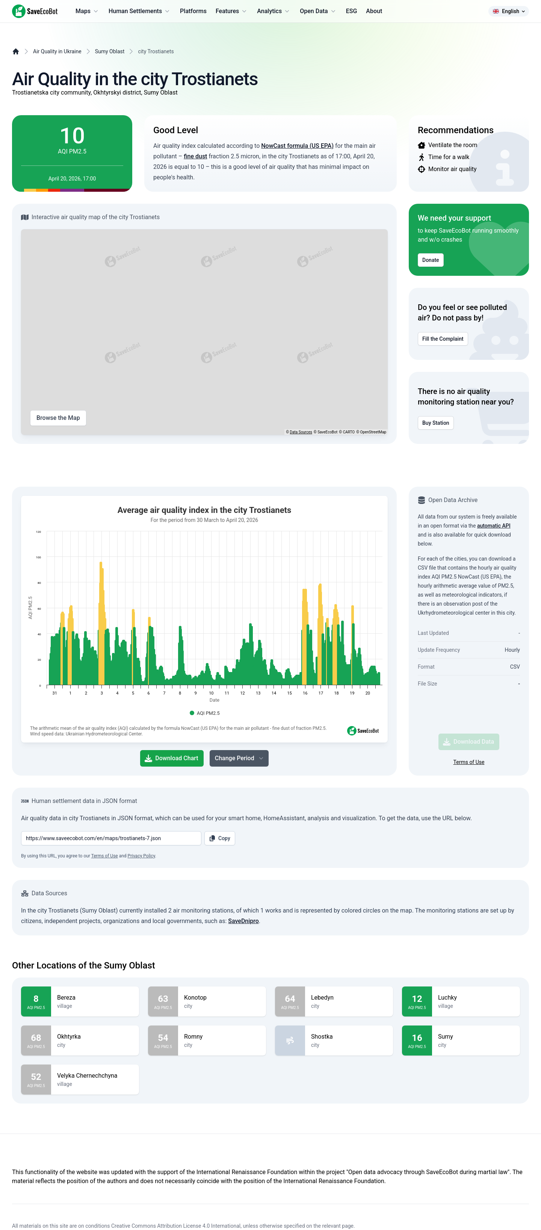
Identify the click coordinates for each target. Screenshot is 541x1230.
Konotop (222, 997)
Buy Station (436, 423)
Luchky (476, 997)
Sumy (476, 1036)
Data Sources (301, 432)
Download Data (468, 742)
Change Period (240, 758)
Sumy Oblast (110, 51)
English (508, 11)
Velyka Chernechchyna (95, 1075)
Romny (222, 1036)
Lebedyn (349, 997)
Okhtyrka (95, 1036)
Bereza (95, 997)
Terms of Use (469, 762)
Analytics (274, 11)
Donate (431, 260)
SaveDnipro (243, 921)
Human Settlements (140, 11)
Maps (88, 11)
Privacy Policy (141, 856)
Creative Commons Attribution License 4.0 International (175, 1226)
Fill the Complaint (443, 339)
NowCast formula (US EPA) (297, 145)
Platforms (193, 11)
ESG (351, 11)
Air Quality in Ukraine (57, 51)
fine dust (195, 156)
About (374, 11)
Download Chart (171, 758)
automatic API (494, 526)
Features (232, 11)
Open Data (318, 11)
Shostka (349, 1036)
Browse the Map (58, 418)
